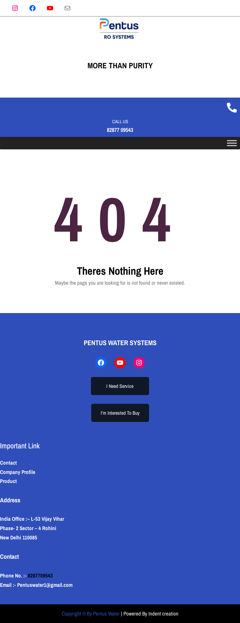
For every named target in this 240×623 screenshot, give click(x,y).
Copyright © (74, 613)
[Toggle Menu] (232, 143)
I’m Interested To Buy (120, 412)
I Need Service (119, 386)
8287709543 (40, 575)
